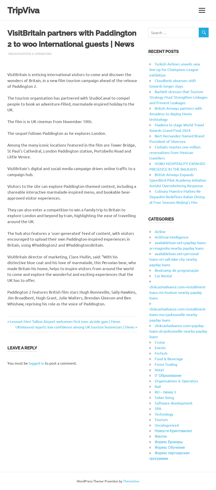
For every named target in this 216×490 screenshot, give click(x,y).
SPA (158, 408)
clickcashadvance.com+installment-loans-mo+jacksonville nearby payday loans (177, 314)
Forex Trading (166, 364)
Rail (158, 386)
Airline (160, 231)
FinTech (161, 353)
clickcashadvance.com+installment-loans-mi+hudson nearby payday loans (177, 292)
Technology (164, 414)
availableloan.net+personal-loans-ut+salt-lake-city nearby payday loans (174, 259)
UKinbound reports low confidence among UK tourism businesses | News (74, 327)
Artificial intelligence (172, 237)
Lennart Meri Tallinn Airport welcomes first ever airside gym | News (65, 321)
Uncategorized (167, 425)
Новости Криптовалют (173, 430)
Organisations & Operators (30, 54)
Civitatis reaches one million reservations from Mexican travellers (175, 152)
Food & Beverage (169, 358)
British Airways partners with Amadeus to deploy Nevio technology (175, 113)
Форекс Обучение (170, 447)
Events (160, 347)
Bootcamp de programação (177, 270)
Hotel (159, 369)
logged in (36, 363)
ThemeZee (131, 481)
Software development (173, 403)
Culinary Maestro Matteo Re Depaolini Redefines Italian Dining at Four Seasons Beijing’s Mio (177, 196)
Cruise (160, 342)
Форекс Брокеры (169, 441)
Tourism (161, 419)
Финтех (161, 436)
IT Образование (168, 375)
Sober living (164, 397)
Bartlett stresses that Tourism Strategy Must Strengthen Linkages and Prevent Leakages (178, 97)
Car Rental (163, 275)
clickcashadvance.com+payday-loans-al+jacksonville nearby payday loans (178, 331)
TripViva (24, 10)
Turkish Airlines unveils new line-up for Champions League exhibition (174, 69)
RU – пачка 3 (165, 392)
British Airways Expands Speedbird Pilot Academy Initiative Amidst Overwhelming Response (177, 180)
